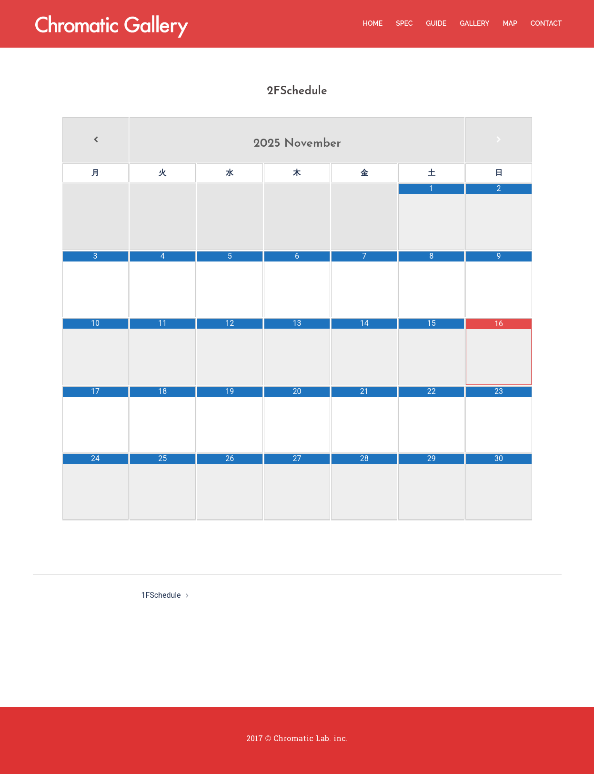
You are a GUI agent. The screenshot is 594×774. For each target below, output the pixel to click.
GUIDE (436, 23)
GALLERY (474, 23)
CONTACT (546, 23)
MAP (510, 23)
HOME (373, 23)
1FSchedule (161, 595)
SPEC (404, 23)
